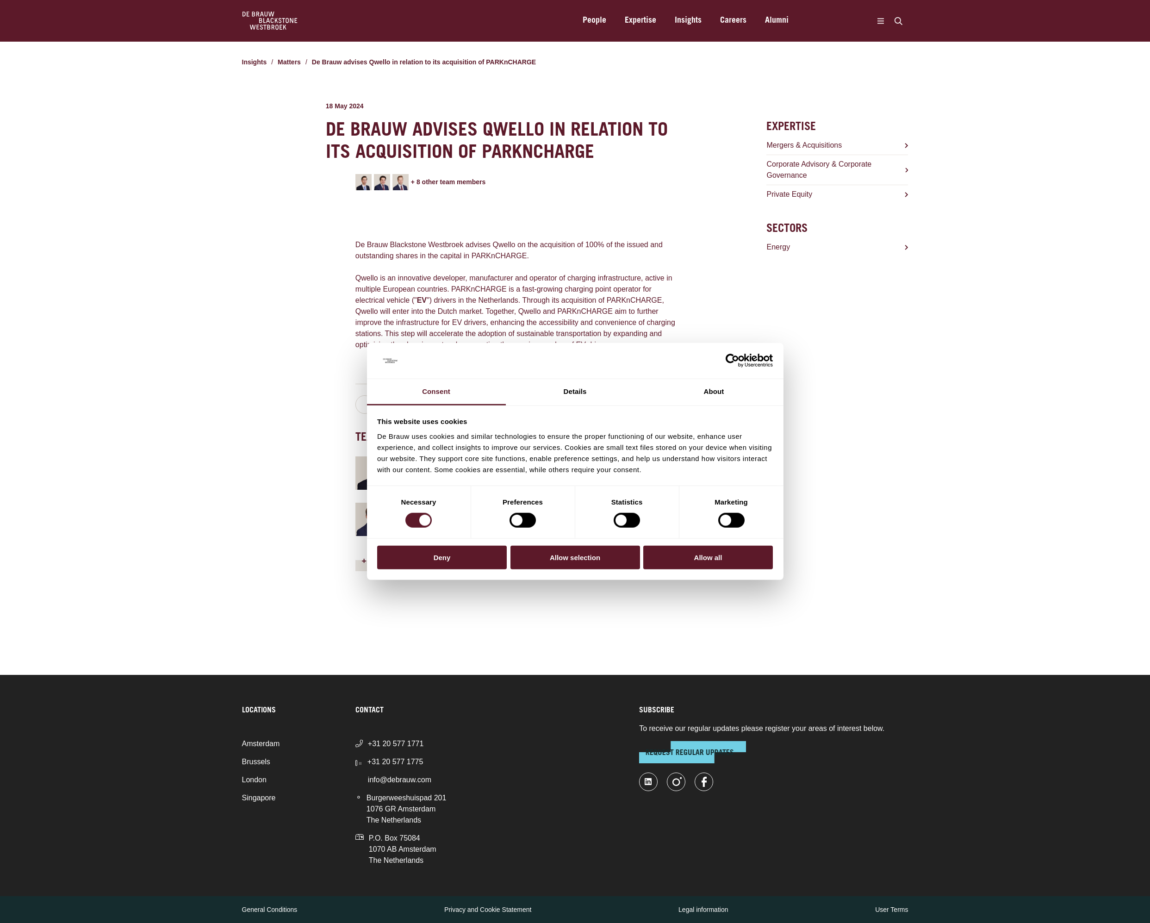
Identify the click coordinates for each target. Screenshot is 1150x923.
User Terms (891, 909)
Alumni (777, 21)
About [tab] (714, 391)
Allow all (708, 557)
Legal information (703, 909)
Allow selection (575, 557)
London (254, 780)
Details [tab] (575, 391)
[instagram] (676, 782)
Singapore (259, 798)
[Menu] (881, 21)
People (594, 21)
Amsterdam (261, 744)
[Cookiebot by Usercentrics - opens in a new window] (732, 361)
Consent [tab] (436, 391)
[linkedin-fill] (648, 782)
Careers (733, 21)
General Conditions (270, 909)
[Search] (898, 21)
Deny (442, 557)
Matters (289, 62)
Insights (688, 21)
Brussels (256, 762)
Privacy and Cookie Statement (487, 909)
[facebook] (704, 782)
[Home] (270, 21)
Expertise (640, 21)
